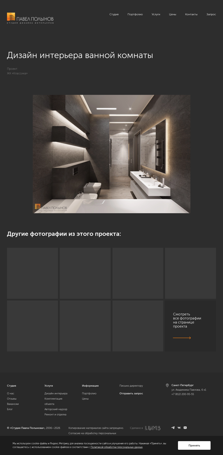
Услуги (156, 14)
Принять (194, 445)
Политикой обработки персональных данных (117, 447)
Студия (114, 14)
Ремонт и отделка (55, 414)
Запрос (211, 14)
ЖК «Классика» (17, 69)
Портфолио (135, 14)
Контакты (191, 14)
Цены (172, 14)
